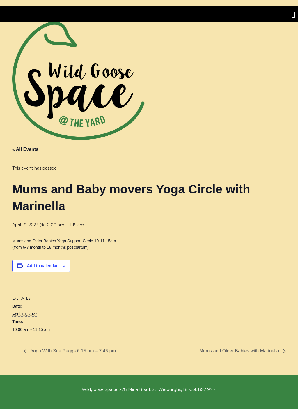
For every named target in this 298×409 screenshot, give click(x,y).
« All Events (25, 149)
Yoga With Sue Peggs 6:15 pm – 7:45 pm (72, 350)
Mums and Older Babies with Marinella (239, 350)
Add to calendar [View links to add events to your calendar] (42, 265)
